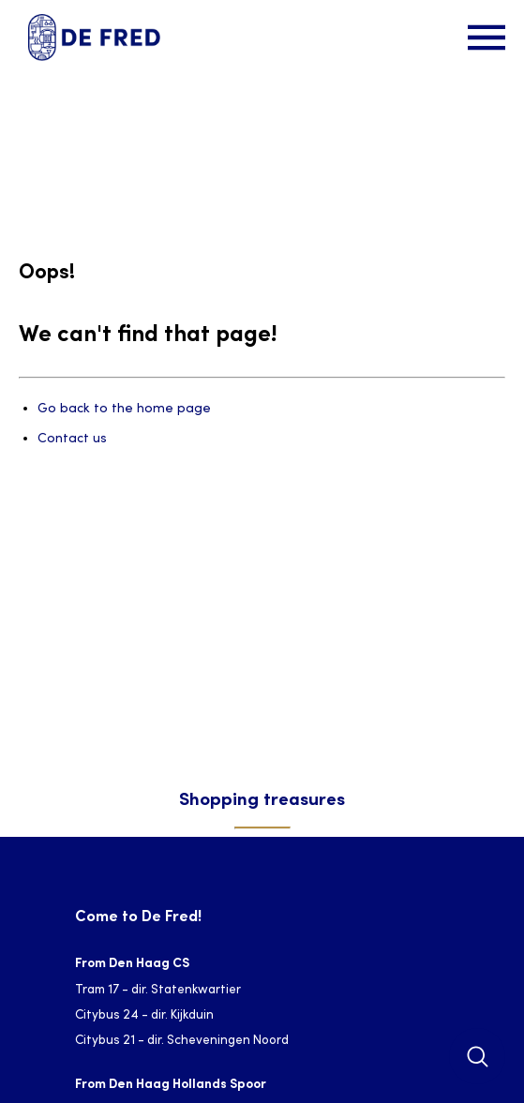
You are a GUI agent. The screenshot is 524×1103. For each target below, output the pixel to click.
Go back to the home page (124, 409)
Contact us (72, 439)
